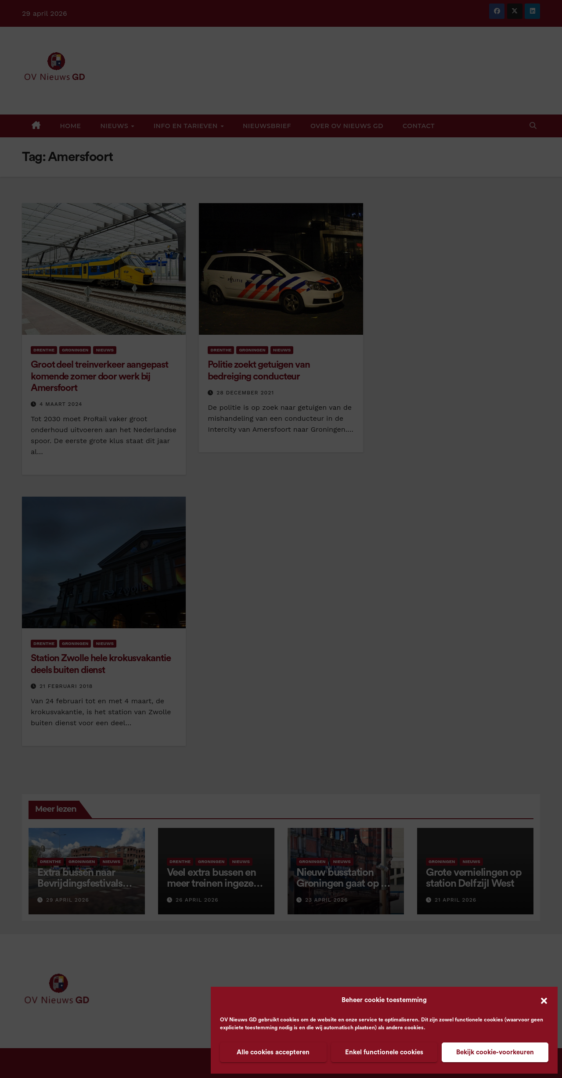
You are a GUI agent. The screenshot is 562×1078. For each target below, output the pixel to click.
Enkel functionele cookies (384, 1052)
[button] (544, 1000)
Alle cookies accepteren (273, 1052)
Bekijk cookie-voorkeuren (495, 1052)
